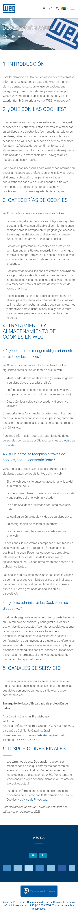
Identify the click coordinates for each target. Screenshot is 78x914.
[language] (64, 8)
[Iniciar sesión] (44, 8)
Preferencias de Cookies (42, 891)
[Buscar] (57, 8)
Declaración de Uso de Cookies (45, 902)
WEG (8, 8)
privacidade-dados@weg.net (46, 735)
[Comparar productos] (50, 8)
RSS (32, 905)
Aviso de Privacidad (34, 799)
